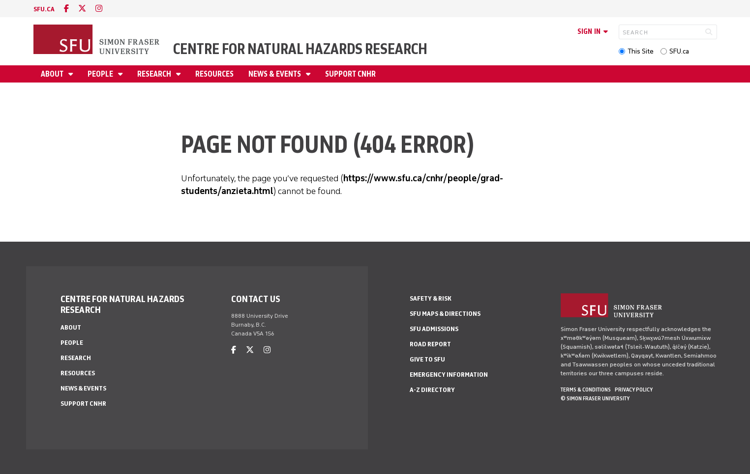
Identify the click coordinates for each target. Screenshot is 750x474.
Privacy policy (634, 389)
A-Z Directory (432, 390)
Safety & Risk (430, 298)
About (53, 74)
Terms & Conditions (586, 389)
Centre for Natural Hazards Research (300, 49)
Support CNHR (350, 74)
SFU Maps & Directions (445, 313)
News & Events (275, 74)
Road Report (430, 344)
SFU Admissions (434, 329)
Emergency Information (449, 374)
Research (155, 74)
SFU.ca (679, 51)
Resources (214, 74)
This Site (641, 51)
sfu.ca (44, 9)
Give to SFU (427, 359)
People (101, 74)
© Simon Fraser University (595, 398)
